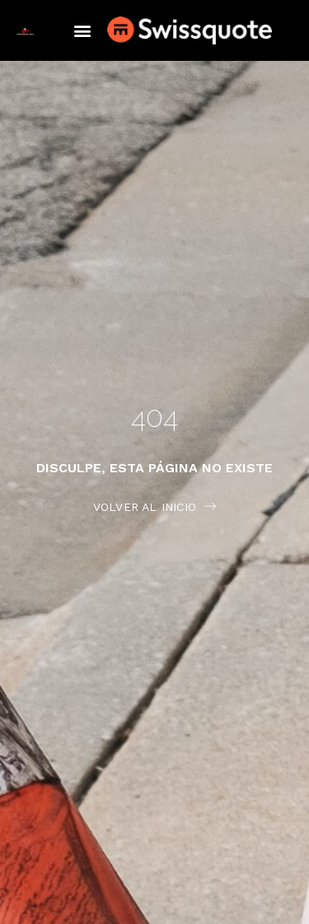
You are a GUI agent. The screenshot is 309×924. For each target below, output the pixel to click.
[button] (82, 30)
